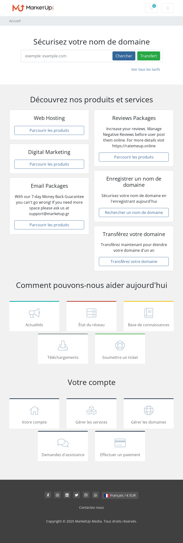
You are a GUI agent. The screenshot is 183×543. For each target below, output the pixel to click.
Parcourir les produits (49, 130)
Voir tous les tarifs (145, 69)
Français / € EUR (120, 495)
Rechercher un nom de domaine (134, 212)
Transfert (148, 56)
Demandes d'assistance (63, 446)
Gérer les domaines (149, 414)
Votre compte (34, 414)
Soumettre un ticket (120, 349)
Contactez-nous (91, 507)
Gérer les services (91, 414)
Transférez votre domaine (134, 261)
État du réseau (91, 316)
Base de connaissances (149, 316)
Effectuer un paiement (120, 446)
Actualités (34, 316)
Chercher (124, 56)
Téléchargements (63, 349)
